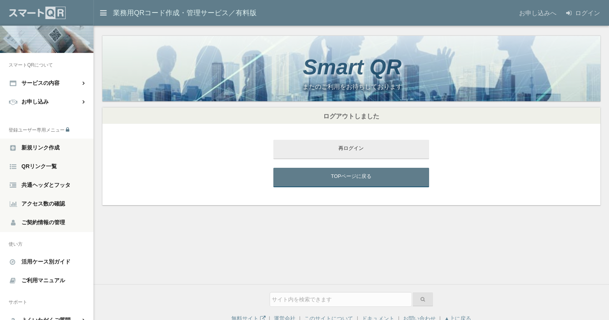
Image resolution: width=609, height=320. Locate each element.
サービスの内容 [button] (35, 82)
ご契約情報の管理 (38, 222)
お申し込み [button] (29, 101)
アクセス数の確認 (37, 203)
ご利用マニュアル (37, 280)
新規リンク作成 (35, 147)
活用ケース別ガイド (40, 261)
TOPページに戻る (351, 176)
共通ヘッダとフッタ (40, 185)
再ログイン (351, 148)
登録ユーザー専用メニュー (39, 130)
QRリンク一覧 (33, 166)
